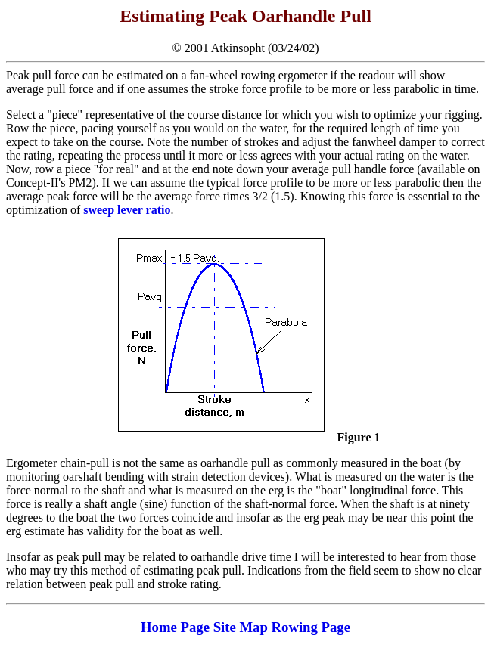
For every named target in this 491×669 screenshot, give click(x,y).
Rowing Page (311, 627)
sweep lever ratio (126, 209)
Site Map (240, 627)
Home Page (175, 627)
